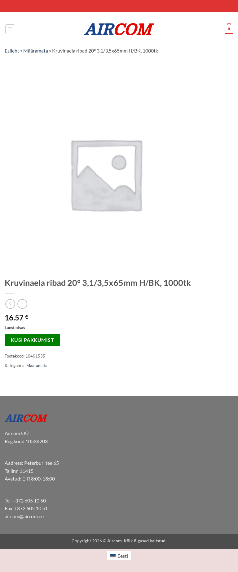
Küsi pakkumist (32, 340)
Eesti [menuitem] (122, 556)
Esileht (12, 50)
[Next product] (10, 304)
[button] (10, 29)
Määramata (35, 50)
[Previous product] (22, 304)
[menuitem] (119, 555)
